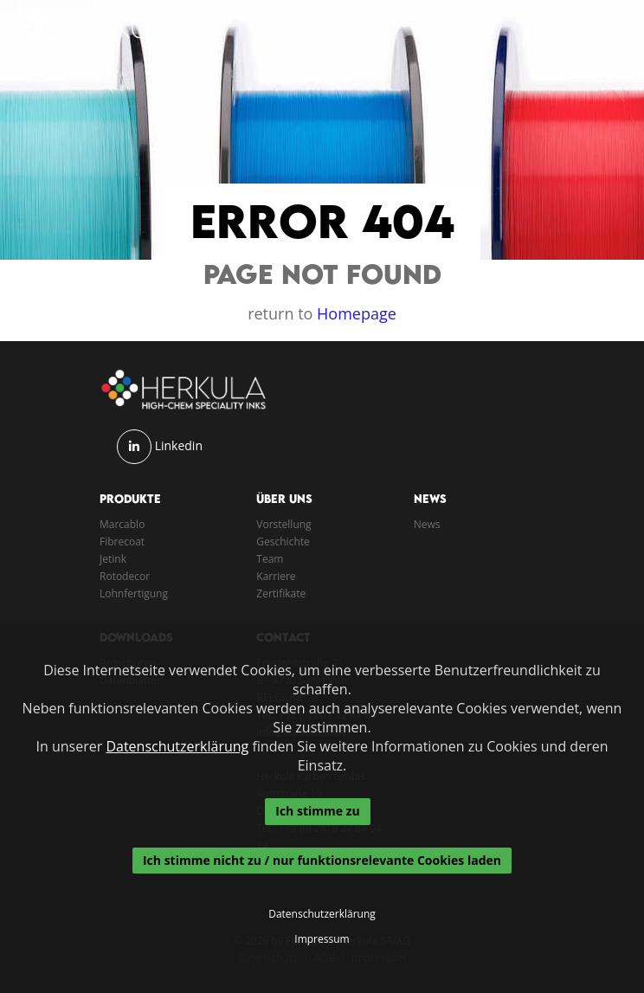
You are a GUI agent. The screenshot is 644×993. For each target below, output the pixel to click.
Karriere (275, 576)
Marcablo (122, 524)
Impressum (321, 939)
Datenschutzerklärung (177, 746)
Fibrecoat (122, 541)
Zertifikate (281, 593)
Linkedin (179, 445)
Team (269, 558)
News (427, 524)
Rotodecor (125, 576)
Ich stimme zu (317, 811)
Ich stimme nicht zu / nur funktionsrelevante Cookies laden (322, 860)
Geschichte (282, 541)
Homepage (356, 313)
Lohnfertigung (134, 593)
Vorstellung (283, 524)
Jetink (113, 558)
